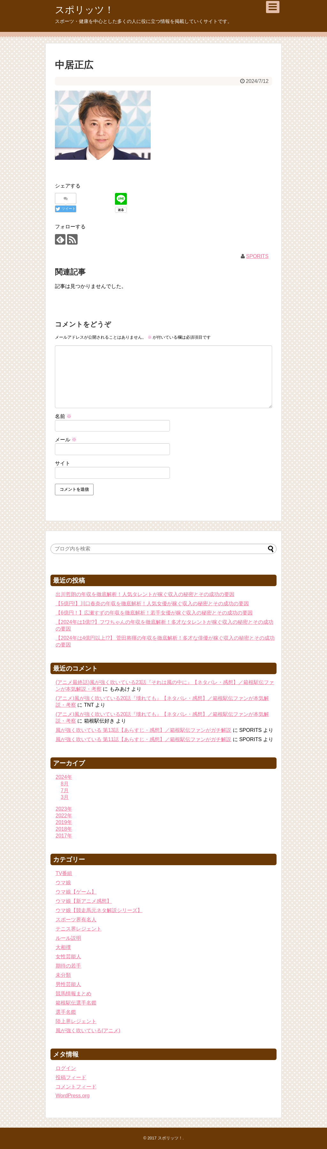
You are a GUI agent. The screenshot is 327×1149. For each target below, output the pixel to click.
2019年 (64, 822)
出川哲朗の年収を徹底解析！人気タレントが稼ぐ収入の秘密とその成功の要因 (145, 594)
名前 (63, 416)
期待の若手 (68, 966)
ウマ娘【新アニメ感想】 (84, 901)
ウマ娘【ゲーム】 (76, 892)
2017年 (64, 835)
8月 (65, 783)
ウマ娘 (63, 882)
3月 (65, 797)
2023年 (64, 809)
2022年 (64, 815)
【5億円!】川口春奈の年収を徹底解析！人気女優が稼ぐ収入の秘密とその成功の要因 (152, 603)
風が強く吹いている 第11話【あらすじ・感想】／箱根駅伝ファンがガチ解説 (143, 739)
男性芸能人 (68, 984)
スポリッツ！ (84, 9)
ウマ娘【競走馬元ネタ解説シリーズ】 (99, 910)
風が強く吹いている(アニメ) (88, 1030)
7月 (65, 790)
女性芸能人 (68, 956)
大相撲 (63, 947)
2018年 (64, 829)
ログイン (66, 1068)
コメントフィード (76, 1086)
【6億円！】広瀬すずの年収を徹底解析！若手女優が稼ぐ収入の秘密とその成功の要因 (154, 612)
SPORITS (257, 256)
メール (66, 439)
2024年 (64, 777)
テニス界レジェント (79, 929)
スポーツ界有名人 (76, 919)
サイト (62, 463)
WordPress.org (72, 1095)
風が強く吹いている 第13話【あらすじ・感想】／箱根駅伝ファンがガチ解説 (143, 730)
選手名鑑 (66, 1012)
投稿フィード (71, 1077)
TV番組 (64, 873)
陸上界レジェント (76, 1021)
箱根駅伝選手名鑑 (76, 1002)
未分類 (63, 975)
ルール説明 (68, 938)
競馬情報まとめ (73, 993)
